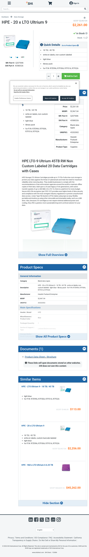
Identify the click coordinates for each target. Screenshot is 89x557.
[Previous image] (4, 45)
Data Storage (19, 17)
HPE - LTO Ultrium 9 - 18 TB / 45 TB (37, 386)
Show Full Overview (52, 255)
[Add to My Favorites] (84, 17)
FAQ (50, 538)
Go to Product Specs (70, 45)
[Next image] (29, 45)
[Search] (85, 9)
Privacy (11, 538)
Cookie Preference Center (22, 98)
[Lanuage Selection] (45, 530)
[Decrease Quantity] (49, 76)
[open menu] (9, 3)
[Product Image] (10, 57)
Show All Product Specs (53, 336)
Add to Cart (70, 76)
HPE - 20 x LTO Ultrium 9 (32, 425)
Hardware (5, 17)
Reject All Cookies (51, 98)
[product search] (44, 9)
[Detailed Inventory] (82, 38)
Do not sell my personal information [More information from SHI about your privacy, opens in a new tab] (24, 90)
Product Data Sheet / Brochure (40, 356)
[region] (44, 92)
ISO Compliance (41, 538)
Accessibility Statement (63, 538)
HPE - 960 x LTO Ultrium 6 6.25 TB (37, 465)
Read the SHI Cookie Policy (22, 92)
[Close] (76, 83)
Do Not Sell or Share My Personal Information (57, 540)
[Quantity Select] (53, 76)
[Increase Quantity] (58, 76)
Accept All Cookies (68, 98)
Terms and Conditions (24, 538)
